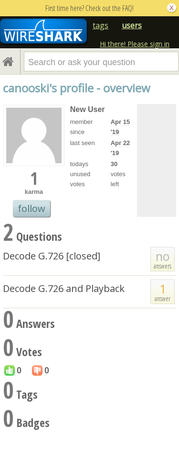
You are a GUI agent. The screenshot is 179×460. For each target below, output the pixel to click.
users (132, 25)
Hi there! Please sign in (134, 43)
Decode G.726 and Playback (64, 288)
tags (100, 25)
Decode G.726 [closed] (51, 255)
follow (31, 208)
